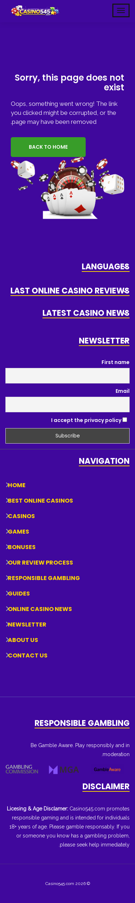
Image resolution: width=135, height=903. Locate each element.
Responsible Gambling (44, 578)
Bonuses (22, 547)
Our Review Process (40, 562)
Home (17, 485)
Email (123, 391)
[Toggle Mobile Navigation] (121, 10)
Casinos (21, 516)
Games (18, 531)
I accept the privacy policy (89, 420)
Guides (19, 593)
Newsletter (27, 624)
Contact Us (28, 655)
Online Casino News (40, 609)
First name (116, 362)
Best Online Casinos (40, 501)
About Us (23, 640)
